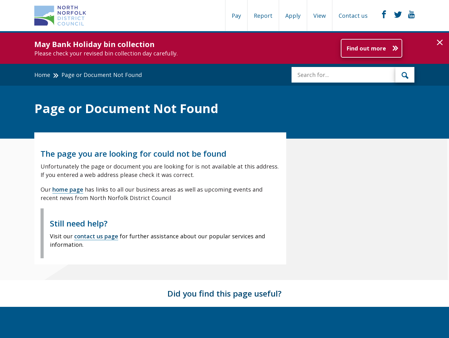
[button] (440, 42)
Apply (293, 15)
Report (263, 15)
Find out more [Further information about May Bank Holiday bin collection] (366, 48)
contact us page (96, 236)
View (319, 15)
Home (42, 75)
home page (67, 189)
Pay (236, 15)
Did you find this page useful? (224, 293)
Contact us (353, 15)
